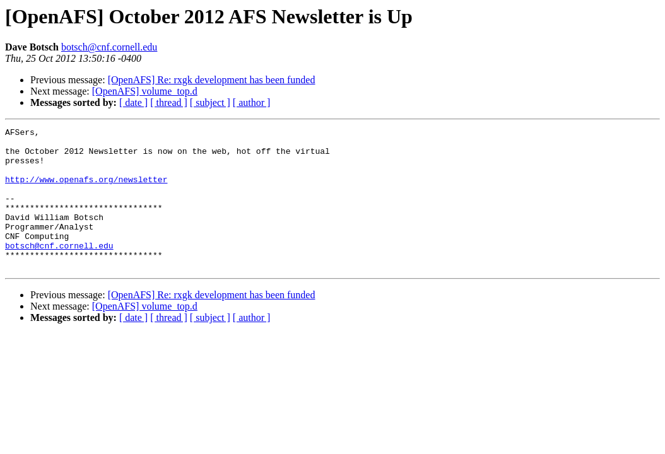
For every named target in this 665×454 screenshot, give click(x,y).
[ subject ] (210, 102)
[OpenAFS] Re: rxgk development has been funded (211, 79)
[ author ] (252, 102)
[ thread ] (168, 102)
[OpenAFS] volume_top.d (144, 91)
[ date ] (133, 102)
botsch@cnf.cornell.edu (109, 47)
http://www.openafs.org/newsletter (86, 190)
